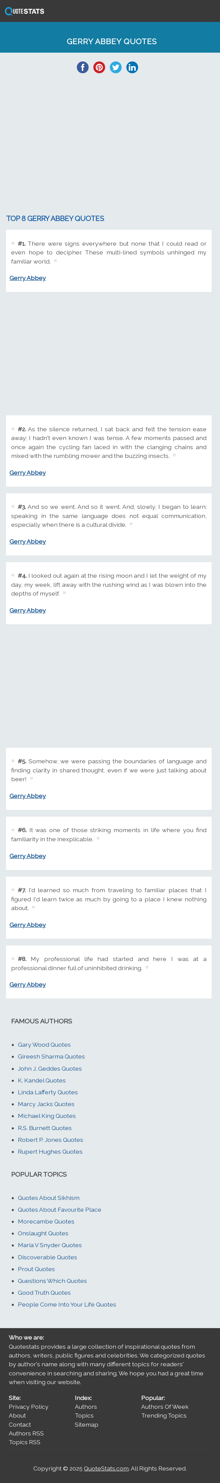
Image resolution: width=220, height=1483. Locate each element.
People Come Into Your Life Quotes (67, 1304)
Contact (20, 1424)
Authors (86, 1406)
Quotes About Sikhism (49, 1197)
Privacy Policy (29, 1406)
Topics (84, 1415)
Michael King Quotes (47, 1115)
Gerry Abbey (27, 277)
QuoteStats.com (106, 1468)
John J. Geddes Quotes (50, 1068)
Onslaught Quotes (43, 1233)
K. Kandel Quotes (42, 1080)
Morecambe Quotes (46, 1221)
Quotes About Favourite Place (59, 1209)
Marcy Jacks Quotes (46, 1103)
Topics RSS (24, 1442)
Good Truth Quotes (44, 1292)
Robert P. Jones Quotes (50, 1139)
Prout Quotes (36, 1268)
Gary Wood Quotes (44, 1044)
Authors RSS (26, 1433)
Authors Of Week (165, 1406)
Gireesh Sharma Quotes (51, 1056)
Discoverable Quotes (47, 1257)
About (17, 1415)
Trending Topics (164, 1415)
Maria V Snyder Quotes (50, 1244)
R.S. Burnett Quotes (45, 1127)
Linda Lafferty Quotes (48, 1092)
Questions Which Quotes (52, 1280)
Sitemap (86, 1424)
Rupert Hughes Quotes (50, 1151)
